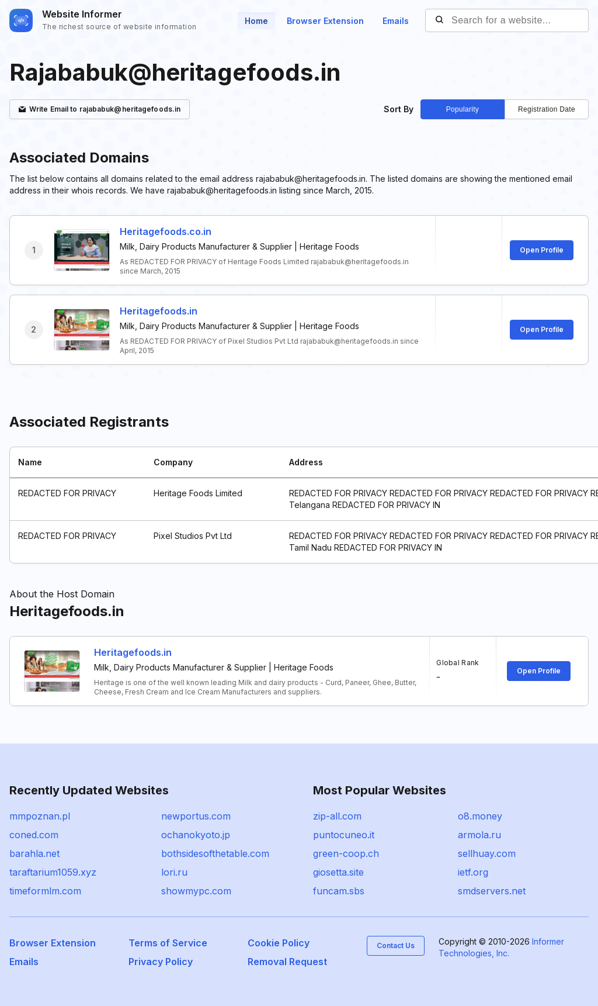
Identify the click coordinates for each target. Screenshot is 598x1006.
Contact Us (396, 945)
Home (256, 21)
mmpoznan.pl (39, 816)
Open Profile (542, 250)
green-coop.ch (346, 853)
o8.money (480, 816)
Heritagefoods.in (158, 311)
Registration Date (546, 109)
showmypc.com (196, 891)
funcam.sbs (338, 891)
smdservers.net (492, 891)
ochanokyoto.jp (195, 835)
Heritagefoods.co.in (165, 231)
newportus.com (196, 816)
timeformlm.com (45, 891)
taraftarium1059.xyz (52, 872)
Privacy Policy (160, 961)
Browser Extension (325, 21)
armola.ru (479, 835)
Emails (396, 21)
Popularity (462, 109)
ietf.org (473, 872)
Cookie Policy (279, 943)
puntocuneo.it (343, 835)
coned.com (33, 835)
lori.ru (174, 872)
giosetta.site (338, 872)
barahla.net (34, 853)
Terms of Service (167, 943)
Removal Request (287, 961)
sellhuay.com (487, 853)
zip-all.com (337, 816)
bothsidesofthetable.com (215, 853)
